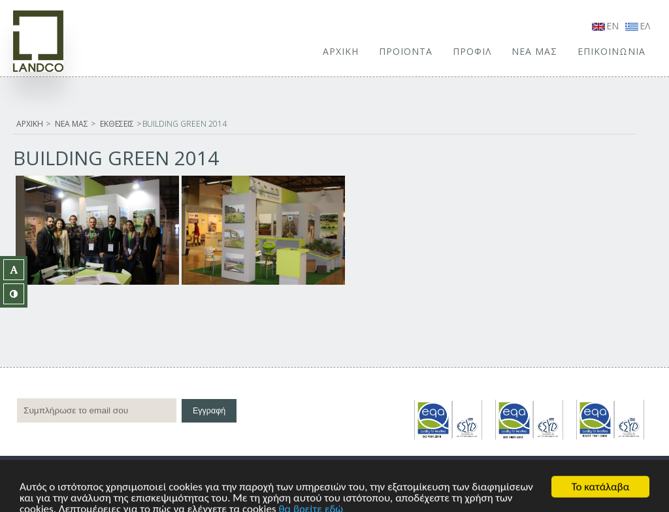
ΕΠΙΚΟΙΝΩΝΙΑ (611, 51)
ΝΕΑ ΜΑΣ (534, 51)
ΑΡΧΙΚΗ (341, 51)
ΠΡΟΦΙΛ (472, 51)
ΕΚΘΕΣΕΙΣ (117, 123)
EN (605, 26)
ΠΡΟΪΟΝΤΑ (405, 51)
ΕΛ (637, 26)
